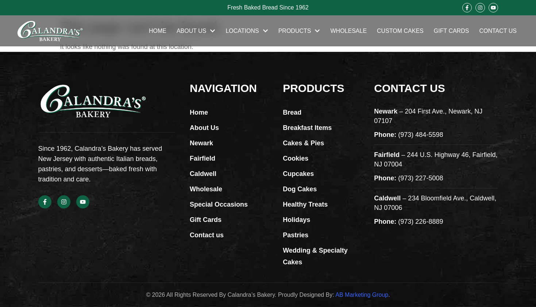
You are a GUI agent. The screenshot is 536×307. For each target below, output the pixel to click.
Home (157, 31)
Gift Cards (451, 31)
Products (299, 31)
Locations (246, 31)
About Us (196, 31)
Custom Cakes (400, 31)
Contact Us (498, 31)
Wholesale (348, 31)
